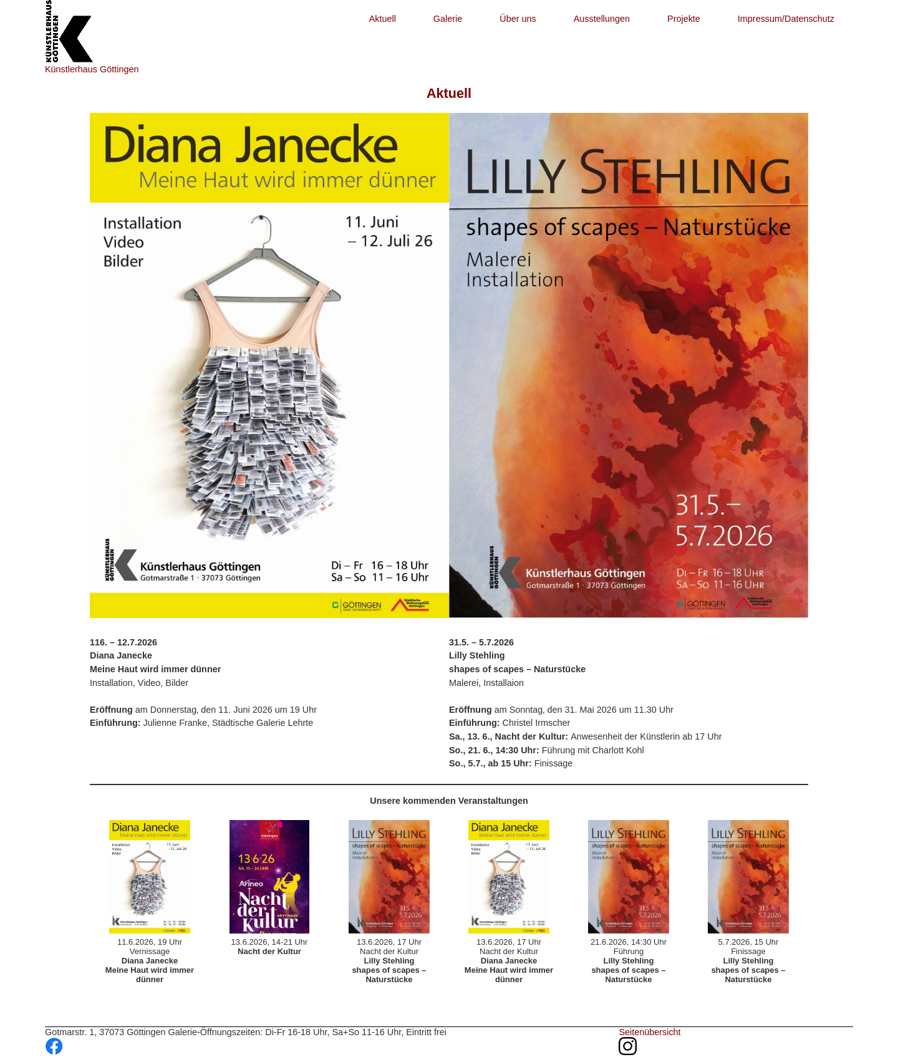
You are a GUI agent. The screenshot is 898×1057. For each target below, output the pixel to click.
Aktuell (382, 19)
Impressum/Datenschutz (786, 19)
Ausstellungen (602, 19)
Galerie (447, 19)
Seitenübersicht (649, 1032)
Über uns (518, 19)
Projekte (683, 19)
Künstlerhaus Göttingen (91, 69)
